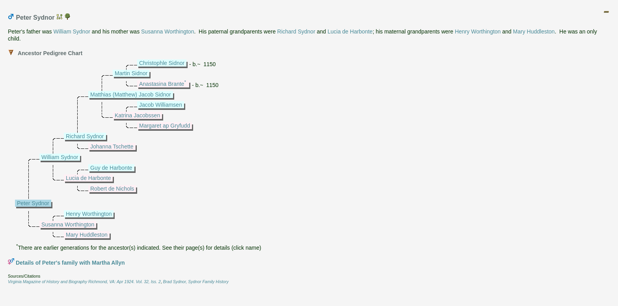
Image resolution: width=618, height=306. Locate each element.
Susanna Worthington (167, 31)
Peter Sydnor (33, 203)
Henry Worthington (478, 31)
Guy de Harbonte (111, 168)
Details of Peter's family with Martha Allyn (70, 263)
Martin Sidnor (131, 73)
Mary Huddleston (534, 31)
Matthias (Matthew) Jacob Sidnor (130, 94)
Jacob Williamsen (160, 105)
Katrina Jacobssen (137, 115)
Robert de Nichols (112, 188)
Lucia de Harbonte (350, 31)
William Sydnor (72, 31)
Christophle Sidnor (161, 63)
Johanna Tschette (112, 146)
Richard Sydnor (296, 31)
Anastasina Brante (161, 84)
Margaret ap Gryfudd (164, 125)
